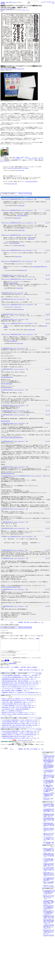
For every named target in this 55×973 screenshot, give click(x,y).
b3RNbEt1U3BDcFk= (21, 319)
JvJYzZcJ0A (15, 348)
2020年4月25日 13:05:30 (16, 235)
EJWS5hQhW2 (15, 369)
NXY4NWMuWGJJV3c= (20, 275)
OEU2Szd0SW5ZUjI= (20, 441)
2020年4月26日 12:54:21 (8, 589)
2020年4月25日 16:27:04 (8, 410)
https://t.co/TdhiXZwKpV (22, 215)
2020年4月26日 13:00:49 (8, 606)
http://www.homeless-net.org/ (7, 377)
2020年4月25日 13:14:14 (16, 279)
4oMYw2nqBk (15, 405)
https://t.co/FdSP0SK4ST (12, 341)
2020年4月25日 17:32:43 (8, 508)
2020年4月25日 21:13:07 (16, 536)
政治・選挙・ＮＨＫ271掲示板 (30, 622)
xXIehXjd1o (15, 558)
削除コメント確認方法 (32, 669)
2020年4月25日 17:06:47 (8, 466)
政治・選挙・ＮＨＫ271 (11, 2)
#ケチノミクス (18, 307)
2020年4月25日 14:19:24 (8, 314)
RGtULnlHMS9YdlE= (28, 199)
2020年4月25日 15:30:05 (16, 334)
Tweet (1, 11)
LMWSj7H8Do (15, 319)
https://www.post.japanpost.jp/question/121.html (10, 586)
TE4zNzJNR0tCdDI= (20, 550)
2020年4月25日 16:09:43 (8, 389)
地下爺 (6, 536)
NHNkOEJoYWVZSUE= (21, 299)
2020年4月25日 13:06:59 (16, 250)
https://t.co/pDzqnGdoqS (36, 266)
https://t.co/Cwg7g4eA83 (13, 168)
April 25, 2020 (18, 217)
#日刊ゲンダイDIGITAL (23, 168)
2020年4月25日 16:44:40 (8, 423)
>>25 (2, 515)
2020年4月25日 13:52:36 (8, 299)
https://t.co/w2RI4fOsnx (14, 243)
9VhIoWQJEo (15, 423)
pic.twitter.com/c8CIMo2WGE (31, 181)
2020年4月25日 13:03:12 (16, 210)
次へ (53, 1)
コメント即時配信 (15, 669)
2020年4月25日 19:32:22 (8, 522)
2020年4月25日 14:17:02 (16, 304)
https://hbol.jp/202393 (5, 421)
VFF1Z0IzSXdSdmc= (21, 369)
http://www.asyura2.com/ (23, 742)
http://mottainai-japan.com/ (6, 387)
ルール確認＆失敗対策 (12, 665)
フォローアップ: (4, 630)
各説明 (37, 638)
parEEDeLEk (15, 550)
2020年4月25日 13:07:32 (16, 261)
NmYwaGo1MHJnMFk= (21, 423)
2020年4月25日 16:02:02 (8, 369)
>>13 (2, 391)
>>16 (2, 370)
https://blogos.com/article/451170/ (8, 473)
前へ (53, 3)
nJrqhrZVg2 (14, 275)
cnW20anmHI (23, 536)
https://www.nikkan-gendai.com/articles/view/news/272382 (12, 68)
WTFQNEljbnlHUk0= (28, 536)
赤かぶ (6, 199)
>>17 (2, 529)
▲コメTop (43, 1)
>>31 (2, 590)
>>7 (2, 300)
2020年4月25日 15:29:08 (16, 323)
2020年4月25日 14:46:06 (8, 319)
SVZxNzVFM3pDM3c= (21, 405)
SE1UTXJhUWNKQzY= (20, 558)
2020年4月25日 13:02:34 (16, 199)
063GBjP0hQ (15, 299)
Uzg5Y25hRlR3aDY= (20, 348)
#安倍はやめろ (31, 239)
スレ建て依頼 (23, 669)
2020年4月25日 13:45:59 (7, 292)
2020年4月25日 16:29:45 (8, 414)
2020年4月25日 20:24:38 (8, 528)
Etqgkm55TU (23, 199)
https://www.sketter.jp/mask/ (6, 383)
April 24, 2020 (21, 170)
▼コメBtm (49, 1)
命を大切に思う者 (11, 475)
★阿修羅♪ (3, 2)
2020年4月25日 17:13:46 (25, 475)
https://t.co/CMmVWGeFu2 (12, 282)
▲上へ (11, 622)
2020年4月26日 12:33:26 (8, 558)
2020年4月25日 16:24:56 (8, 405)
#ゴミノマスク (10, 307)
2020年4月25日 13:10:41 (7, 275)
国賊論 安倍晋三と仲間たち (22, 157)
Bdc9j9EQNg (15, 441)
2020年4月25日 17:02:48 (8, 441)
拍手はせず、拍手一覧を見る (25, 193)
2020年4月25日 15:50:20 (8, 348)
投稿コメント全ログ (4, 669)
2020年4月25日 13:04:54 (16, 222)
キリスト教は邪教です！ (16, 158)
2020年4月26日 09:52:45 (8, 550)
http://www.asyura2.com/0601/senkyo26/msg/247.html (12, 437)
